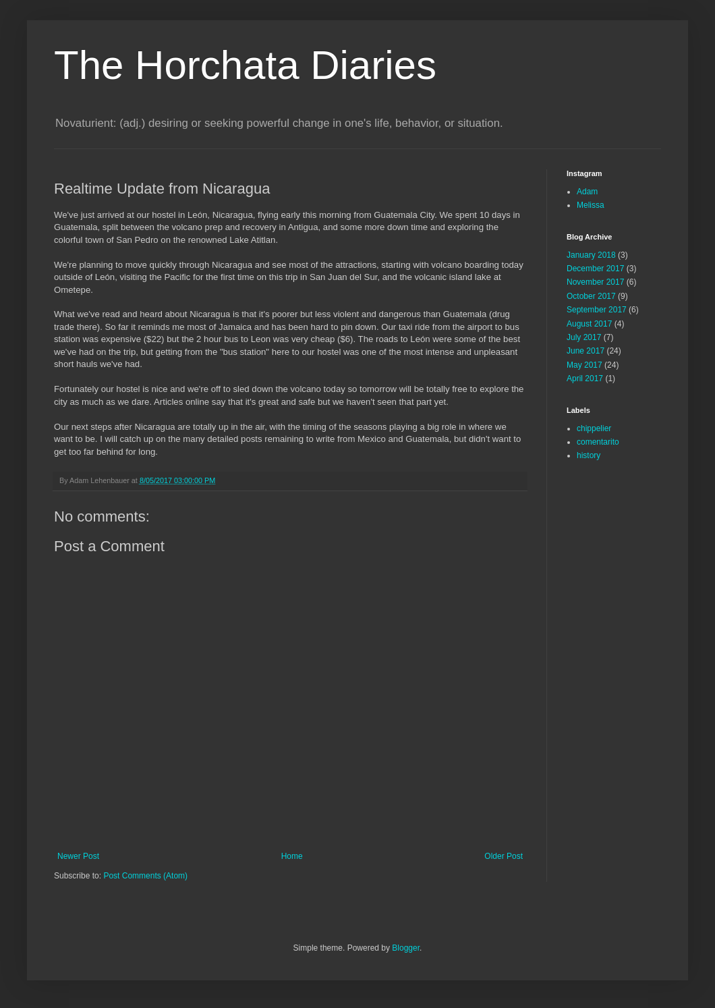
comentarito (598, 442)
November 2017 (595, 282)
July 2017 (584, 337)
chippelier (594, 428)
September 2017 (597, 309)
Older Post (503, 856)
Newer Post (78, 856)
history (588, 455)
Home (292, 856)
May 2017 (584, 365)
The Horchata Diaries (245, 65)
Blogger (406, 948)
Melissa (590, 205)
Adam (587, 191)
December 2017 (595, 268)
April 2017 (585, 378)
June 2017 (585, 351)
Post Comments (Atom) (145, 875)
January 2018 (591, 255)
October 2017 (591, 296)
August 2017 (589, 324)
